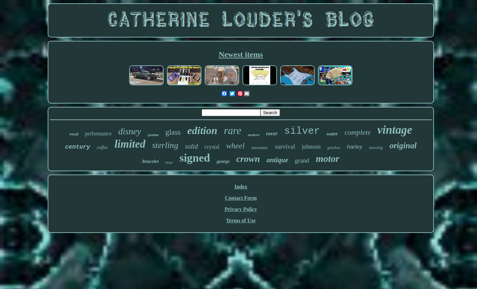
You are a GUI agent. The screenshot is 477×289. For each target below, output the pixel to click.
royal (74, 134)
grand (302, 160)
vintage (394, 129)
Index (240, 186)
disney (129, 131)
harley (354, 147)
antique (277, 160)
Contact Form (241, 198)
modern (253, 135)
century (77, 147)
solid (191, 146)
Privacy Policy (241, 209)
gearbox (333, 147)
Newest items (241, 54)
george (223, 161)
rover (272, 133)
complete (357, 132)
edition (202, 130)
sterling (165, 145)
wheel (235, 145)
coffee (102, 147)
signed (195, 158)
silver (302, 131)
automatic (259, 147)
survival (285, 146)
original (403, 145)
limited (129, 144)
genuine (153, 135)
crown (248, 159)
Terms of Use (240, 220)
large (169, 162)
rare (232, 130)
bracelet (150, 161)
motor (327, 158)
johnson (311, 146)
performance (98, 133)
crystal (211, 147)
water (332, 133)
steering (376, 147)
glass (173, 132)
